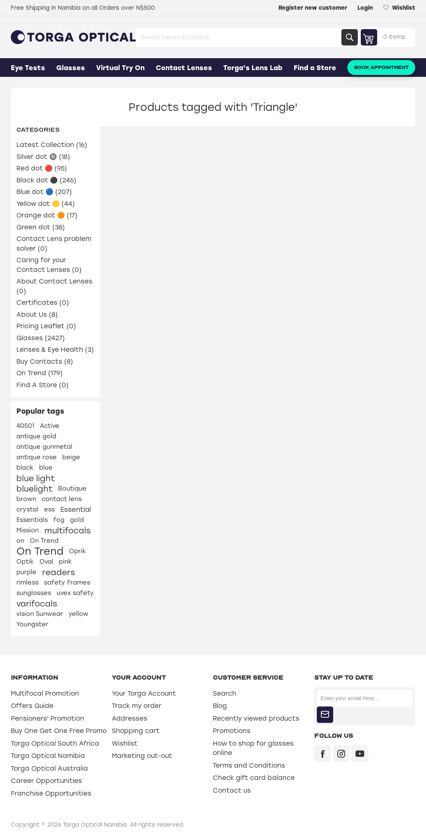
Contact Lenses (184, 68)
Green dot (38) (40, 227)
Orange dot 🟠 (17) (47, 215)
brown (26, 498)
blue (46, 467)
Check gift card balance (254, 777)
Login (365, 7)
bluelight (34, 488)
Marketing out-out (142, 755)
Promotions (231, 730)
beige (71, 457)
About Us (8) (37, 314)
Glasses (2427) (40, 338)
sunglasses (33, 592)
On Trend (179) (39, 373)
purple (26, 572)
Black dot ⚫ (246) (46, 180)
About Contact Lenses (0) (54, 286)
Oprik (77, 551)
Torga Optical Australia (49, 768)
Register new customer (312, 7)
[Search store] (239, 37)
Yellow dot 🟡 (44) (45, 203)
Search (349, 37)
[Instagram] (341, 753)
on (20, 540)
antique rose (36, 457)
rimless (27, 582)
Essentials (32, 519)
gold (77, 519)
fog (58, 519)
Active (49, 425)
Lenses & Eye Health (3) (55, 349)
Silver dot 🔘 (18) (43, 156)
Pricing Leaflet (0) (46, 326)
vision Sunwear (39, 613)
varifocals (36, 603)
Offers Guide (32, 705)
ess (49, 509)
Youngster (32, 624)
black (25, 467)
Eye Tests (28, 68)
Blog (220, 705)
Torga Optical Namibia (48, 755)
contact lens (62, 498)
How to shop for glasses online (253, 748)
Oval (46, 561)
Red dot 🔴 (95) (41, 168)
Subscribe (325, 714)
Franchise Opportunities (51, 793)
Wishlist (125, 743)
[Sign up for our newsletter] (365, 698)
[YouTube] (359, 753)
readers (58, 572)
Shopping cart (136, 730)
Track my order (136, 705)
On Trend (44, 540)
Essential (75, 509)
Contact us (232, 790)
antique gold (36, 436)
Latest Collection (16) (51, 144)
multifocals (67, 530)
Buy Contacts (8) (44, 361)
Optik (25, 561)
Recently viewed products (256, 718)
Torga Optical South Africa (55, 743)
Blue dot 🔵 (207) (44, 191)
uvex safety (75, 592)
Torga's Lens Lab (253, 68)
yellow (78, 613)
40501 (25, 425)
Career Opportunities (46, 780)
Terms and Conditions (249, 765)
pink (65, 561)
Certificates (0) (42, 302)
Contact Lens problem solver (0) (53, 243)
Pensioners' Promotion (47, 718)
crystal (27, 509)
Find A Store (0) (42, 385)
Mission (27, 530)
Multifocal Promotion (45, 693)
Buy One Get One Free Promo (59, 730)
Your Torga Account (144, 693)
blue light (35, 478)
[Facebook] (322, 753)
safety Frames (67, 582)
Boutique (72, 488)
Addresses (129, 718)
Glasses (70, 68)
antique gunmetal (44, 446)
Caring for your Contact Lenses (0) (49, 264)
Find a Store (315, 68)
